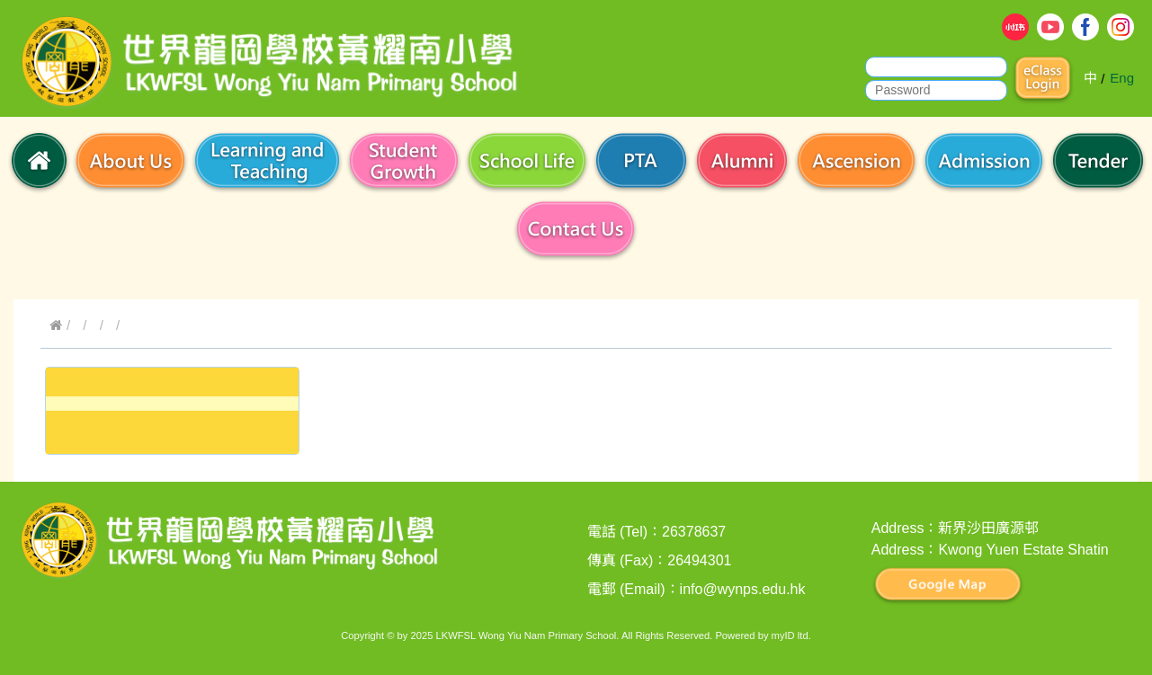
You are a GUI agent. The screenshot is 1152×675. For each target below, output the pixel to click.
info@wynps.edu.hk (743, 589)
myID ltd (790, 635)
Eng (1122, 77)
